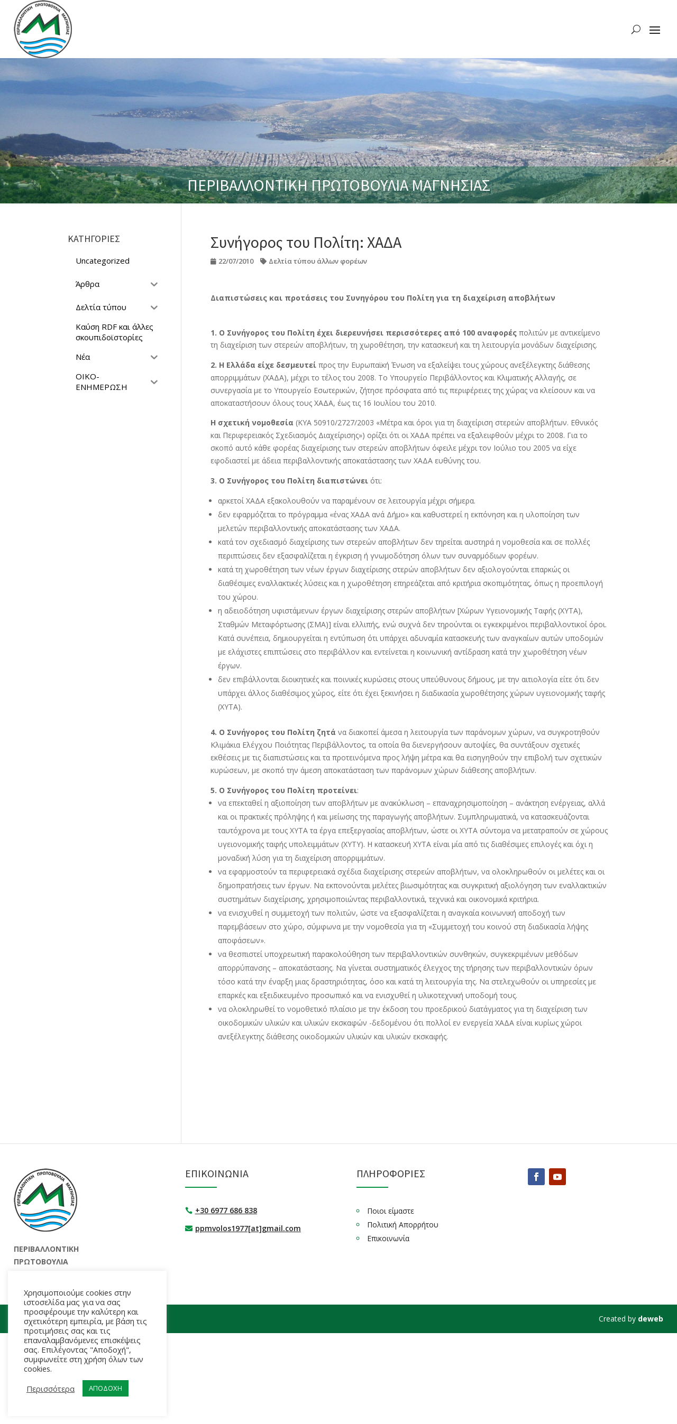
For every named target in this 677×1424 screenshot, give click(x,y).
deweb (650, 1319)
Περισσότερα (50, 1388)
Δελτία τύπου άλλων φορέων (318, 261)
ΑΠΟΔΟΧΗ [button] (105, 1388)
